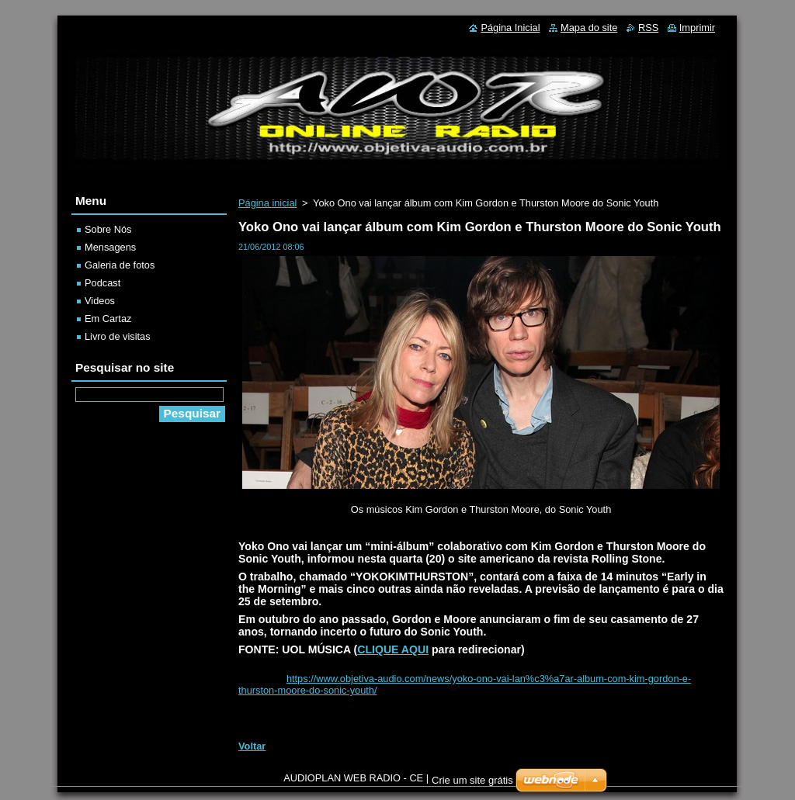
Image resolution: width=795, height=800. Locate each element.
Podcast (102, 283)
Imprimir (697, 27)
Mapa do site (589, 27)
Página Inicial (510, 27)
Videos (100, 300)
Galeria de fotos (119, 265)
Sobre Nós (108, 229)
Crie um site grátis (472, 780)
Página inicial (267, 203)
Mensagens (110, 247)
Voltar (252, 746)
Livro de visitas (118, 336)
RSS (648, 27)
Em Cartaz (108, 318)
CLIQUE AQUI (393, 649)
